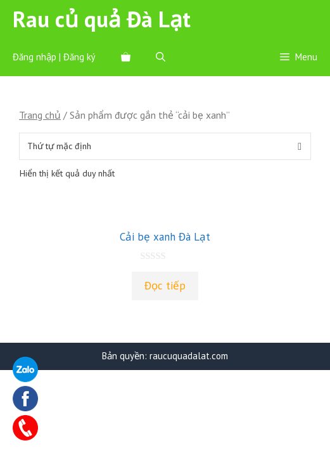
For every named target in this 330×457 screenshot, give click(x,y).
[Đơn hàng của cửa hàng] (165, 146)
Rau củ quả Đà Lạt (102, 19)
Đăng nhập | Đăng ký (54, 57)
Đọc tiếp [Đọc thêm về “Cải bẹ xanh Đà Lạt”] (165, 286)
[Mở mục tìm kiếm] (160, 57)
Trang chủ (40, 115)
